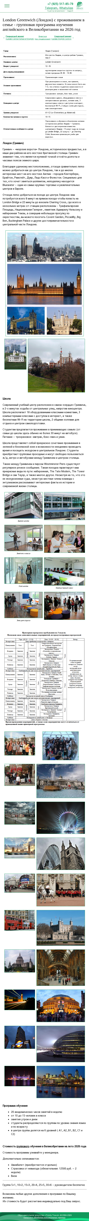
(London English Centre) (61, 37)
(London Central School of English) (20, 37)
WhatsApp (66, 8)
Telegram (51, 8)
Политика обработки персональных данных (44, 1217)
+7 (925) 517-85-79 (60, 4)
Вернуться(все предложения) (43, 37)
